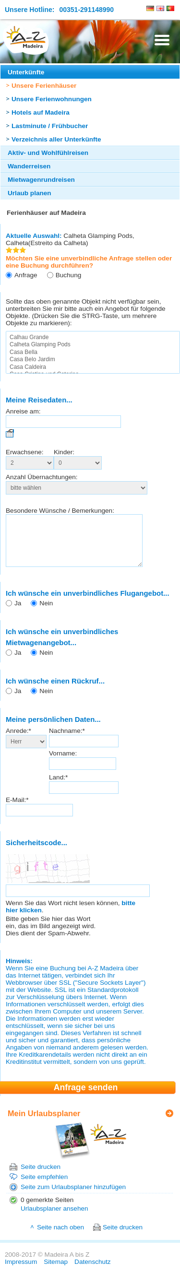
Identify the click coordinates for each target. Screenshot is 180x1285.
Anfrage (25, 275)
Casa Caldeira (93, 367)
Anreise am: (23, 411)
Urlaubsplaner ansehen (54, 1218)
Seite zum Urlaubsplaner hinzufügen (73, 1197)
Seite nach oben (60, 1237)
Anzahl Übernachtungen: (42, 477)
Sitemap (56, 1271)
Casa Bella (93, 352)
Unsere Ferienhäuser (44, 85)
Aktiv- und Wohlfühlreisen (48, 152)
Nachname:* (67, 740)
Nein (46, 613)
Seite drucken (40, 1176)
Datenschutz (92, 1271)
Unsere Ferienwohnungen (52, 99)
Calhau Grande (93, 337)
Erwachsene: (25, 452)
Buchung (69, 275)
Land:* (58, 787)
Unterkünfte (26, 72)
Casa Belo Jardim (93, 359)
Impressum (21, 1271)
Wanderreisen (29, 166)
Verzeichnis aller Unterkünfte (56, 139)
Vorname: (63, 763)
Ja (17, 613)
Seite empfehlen (44, 1187)
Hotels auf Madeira (41, 112)
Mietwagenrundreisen (41, 179)
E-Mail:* (17, 809)
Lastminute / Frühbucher (50, 126)
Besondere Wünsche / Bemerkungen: (60, 510)
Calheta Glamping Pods (93, 344)
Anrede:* (18, 740)
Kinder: (64, 452)
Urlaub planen (29, 193)
